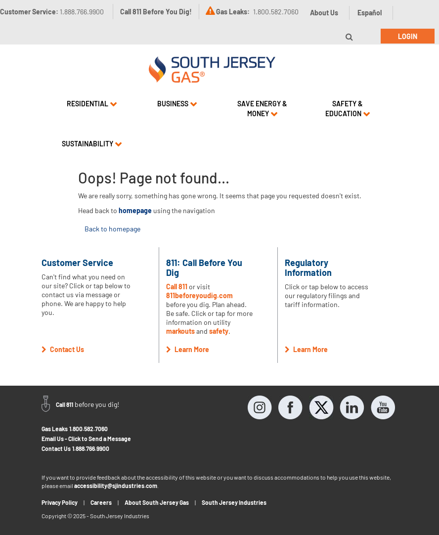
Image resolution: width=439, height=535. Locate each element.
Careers (101, 502)
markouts (180, 331)
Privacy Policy (60, 502)
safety (218, 331)
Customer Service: (52, 11)
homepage (135, 210)
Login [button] (407, 36)
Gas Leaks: (233, 11)
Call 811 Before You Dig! (156, 11)
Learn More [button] (187, 349)
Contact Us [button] (63, 349)
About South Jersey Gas (157, 502)
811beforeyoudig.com (199, 295)
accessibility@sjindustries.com (115, 485)
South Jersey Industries (234, 502)
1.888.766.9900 (90, 448)
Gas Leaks (55, 428)
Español (369, 12)
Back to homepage (112, 228)
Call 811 (176, 286)
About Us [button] (324, 12)
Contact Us (56, 448)
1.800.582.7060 (88, 428)
